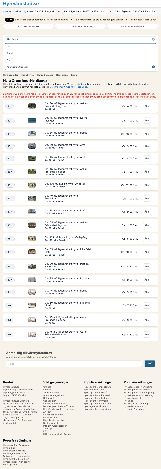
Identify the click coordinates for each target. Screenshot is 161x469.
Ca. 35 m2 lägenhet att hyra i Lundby (67, 278)
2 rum (74, 75)
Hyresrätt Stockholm (134, 409)
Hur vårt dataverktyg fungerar (59, 409)
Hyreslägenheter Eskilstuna (97, 387)
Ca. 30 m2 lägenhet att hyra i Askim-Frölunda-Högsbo (66, 105)
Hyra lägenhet (10, 464)
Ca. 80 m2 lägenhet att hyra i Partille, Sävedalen (67, 265)
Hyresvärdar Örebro (134, 406)
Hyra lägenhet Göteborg (136, 403)
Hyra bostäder (10, 75)
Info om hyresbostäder (55, 425)
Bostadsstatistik (51, 423)
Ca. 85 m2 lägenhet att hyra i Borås (66, 132)
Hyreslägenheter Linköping (97, 398)
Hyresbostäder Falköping (16, 445)
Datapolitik (48, 398)
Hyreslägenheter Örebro (96, 400)
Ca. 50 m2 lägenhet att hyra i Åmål (65, 144)
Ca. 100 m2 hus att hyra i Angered (65, 183)
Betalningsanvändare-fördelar (58, 406)
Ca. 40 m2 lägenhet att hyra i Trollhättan (62, 197)
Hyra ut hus (9, 448)
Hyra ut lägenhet (132, 398)
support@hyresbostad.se (16, 392)
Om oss (47, 387)
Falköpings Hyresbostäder (16, 456)
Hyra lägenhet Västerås (96, 406)
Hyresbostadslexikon (54, 420)
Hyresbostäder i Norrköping (138, 387)
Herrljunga (62, 75)
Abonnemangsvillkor (53, 395)
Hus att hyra (27, 75)
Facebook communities (55, 403)
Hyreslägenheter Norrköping (138, 395)
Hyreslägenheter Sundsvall (97, 403)
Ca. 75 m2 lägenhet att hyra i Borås (66, 210)
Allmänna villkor (51, 392)
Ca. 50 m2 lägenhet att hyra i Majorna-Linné (68, 304)
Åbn (146, 106)
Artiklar (47, 412)
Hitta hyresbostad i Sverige (57, 434)
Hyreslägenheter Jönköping (98, 409)
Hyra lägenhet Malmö (14, 450)
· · (40, 11)
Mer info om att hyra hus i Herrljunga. (68, 86)
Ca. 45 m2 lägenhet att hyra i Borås (66, 290)
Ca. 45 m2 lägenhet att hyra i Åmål (65, 157)
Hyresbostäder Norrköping (17, 461)
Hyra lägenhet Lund (94, 389)
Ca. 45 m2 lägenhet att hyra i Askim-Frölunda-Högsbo (66, 170)
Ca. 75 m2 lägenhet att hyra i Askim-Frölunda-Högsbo (66, 318)
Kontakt (47, 389)
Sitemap (47, 428)
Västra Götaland (44, 75)
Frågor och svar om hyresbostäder (53, 416)
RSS (45, 431)
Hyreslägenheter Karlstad (97, 395)
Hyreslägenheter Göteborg (137, 389)
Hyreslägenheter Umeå (95, 392)
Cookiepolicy (49, 400)
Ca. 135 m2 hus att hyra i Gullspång (66, 237)
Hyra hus (128, 400)
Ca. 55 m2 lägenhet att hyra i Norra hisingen (66, 119)
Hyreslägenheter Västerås (16, 453)
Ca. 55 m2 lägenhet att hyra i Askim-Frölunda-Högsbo (66, 224)
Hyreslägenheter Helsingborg (139, 392)
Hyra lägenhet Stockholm (16, 459)
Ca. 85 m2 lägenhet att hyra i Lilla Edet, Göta (68, 251)
